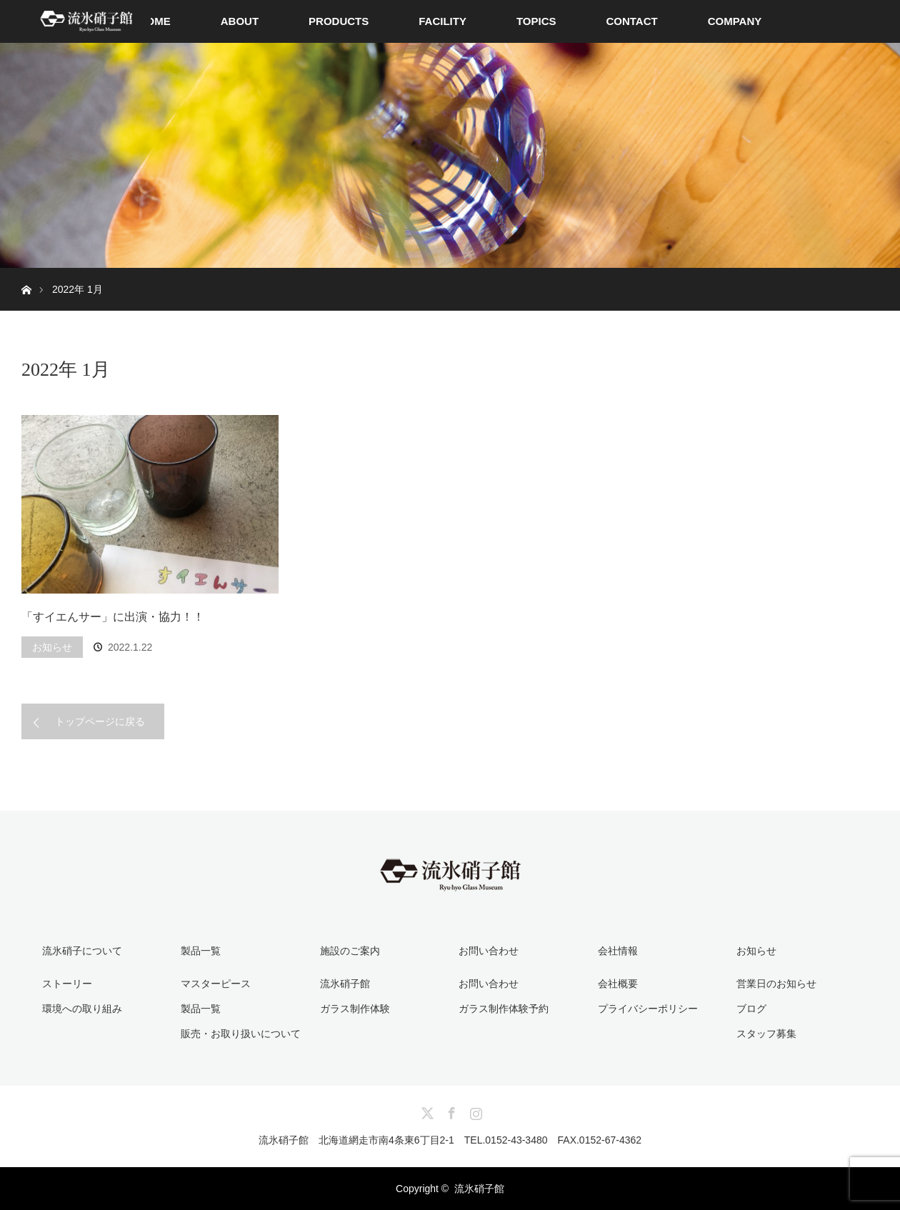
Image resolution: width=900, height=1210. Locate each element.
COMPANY (735, 21)
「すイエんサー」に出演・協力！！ (112, 617)
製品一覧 (201, 1008)
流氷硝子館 (345, 983)
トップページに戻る (100, 721)
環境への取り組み (82, 1008)
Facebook (450, 1110)
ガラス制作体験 (355, 1008)
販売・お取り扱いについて (241, 1033)
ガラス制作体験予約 (504, 1008)
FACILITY (442, 21)
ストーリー (67, 983)
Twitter (425, 1110)
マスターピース (216, 983)
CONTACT (631, 21)
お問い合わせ (489, 983)
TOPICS (536, 21)
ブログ (751, 1008)
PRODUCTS (339, 21)
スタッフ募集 (766, 1033)
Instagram (474, 1110)
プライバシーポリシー (648, 1008)
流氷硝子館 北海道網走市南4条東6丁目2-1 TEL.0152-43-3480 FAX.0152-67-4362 (450, 1140)
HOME (155, 21)
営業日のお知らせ (776, 983)
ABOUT (240, 21)
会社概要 (618, 983)
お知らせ (52, 647)
